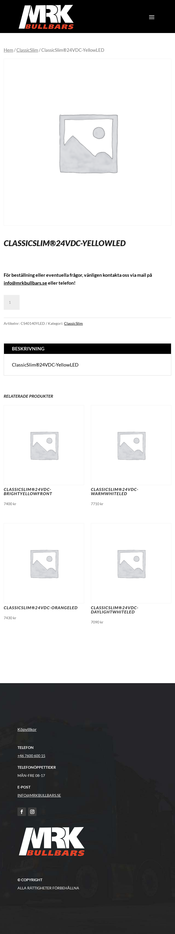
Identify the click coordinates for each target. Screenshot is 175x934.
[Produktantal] (12, 302)
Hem (8, 50)
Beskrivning (28, 348)
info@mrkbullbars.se (25, 283)
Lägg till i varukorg (52, 302)
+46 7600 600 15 (31, 755)
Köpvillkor (27, 729)
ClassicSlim (27, 50)
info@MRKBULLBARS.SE (39, 795)
